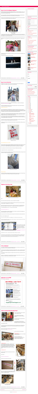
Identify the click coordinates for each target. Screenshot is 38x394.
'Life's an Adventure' (4, 245)
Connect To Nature (30, 90)
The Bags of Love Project (31, 41)
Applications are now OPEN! (6, 277)
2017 (29, 103)
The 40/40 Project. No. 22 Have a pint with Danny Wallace (34, 61)
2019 (29, 101)
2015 (29, 105)
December (30, 109)
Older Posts (23, 389)
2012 (29, 108)
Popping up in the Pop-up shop (6, 184)
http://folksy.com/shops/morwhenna (5, 103)
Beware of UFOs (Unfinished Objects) (33, 57)
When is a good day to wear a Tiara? (33, 64)
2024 (29, 97)
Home (13, 389)
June (29, 122)
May (29, 123)
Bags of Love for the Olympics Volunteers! (9, 10)
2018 (29, 102)
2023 (29, 98)
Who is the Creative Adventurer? (5, 6)
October (30, 110)
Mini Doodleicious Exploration (31, 91)
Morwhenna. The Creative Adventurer (19, 3)
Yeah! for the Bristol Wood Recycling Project (9, 310)
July (29, 112)
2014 (29, 106)
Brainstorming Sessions (30, 47)
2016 (29, 104)
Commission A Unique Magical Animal (32, 48)
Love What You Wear (30, 42)
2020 (29, 100)
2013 (29, 107)
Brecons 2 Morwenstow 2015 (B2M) (32, 40)
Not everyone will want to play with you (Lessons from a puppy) (34, 54)
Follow (28, 27)
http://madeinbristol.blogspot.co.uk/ (5, 209)
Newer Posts (2, 389)
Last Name (29, 22)
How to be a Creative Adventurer (31, 92)
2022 (29, 99)
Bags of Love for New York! (6, 82)
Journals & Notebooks (30, 34)
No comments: (18, 241)
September (30, 111)
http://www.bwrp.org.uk (9, 329)
